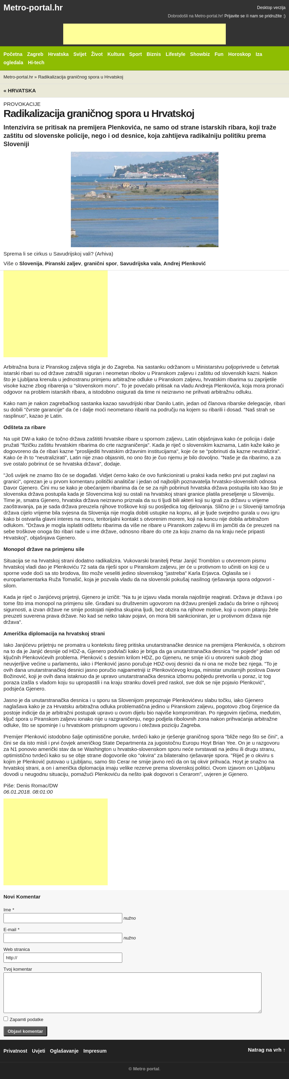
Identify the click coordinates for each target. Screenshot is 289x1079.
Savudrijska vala (140, 263)
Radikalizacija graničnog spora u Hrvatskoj (80, 77)
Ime (8, 909)
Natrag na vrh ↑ (267, 1050)
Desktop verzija (271, 7)
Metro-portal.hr (33, 7)
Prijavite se (234, 16)
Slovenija (30, 263)
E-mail (11, 929)
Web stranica (16, 949)
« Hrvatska (19, 90)
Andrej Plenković (185, 263)
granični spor (100, 263)
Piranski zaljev (63, 263)
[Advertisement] (144, 34)
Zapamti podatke (23, 1019)
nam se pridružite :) (268, 16)
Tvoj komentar (17, 969)
